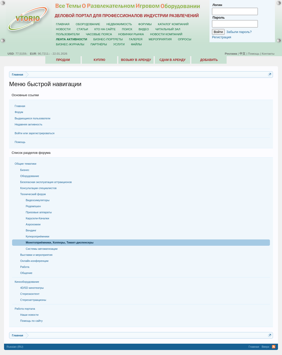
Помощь (20, 142)
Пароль (219, 17)
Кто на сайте (105, 29)
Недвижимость (119, 24)
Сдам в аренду (172, 60)
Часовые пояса (99, 34)
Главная (20, 106)
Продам (63, 60)
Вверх (265, 346)
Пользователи (68, 34)
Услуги (119, 44)
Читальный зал (167, 29)
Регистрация (221, 37)
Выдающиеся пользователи (32, 118)
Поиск (127, 29)
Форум (19, 112)
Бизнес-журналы (70, 44)
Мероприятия (160, 39)
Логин (217, 5)
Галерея (135, 39)
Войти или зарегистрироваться (34, 133)
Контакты (268, 53)
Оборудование (88, 24)
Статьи (82, 29)
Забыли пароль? (239, 32)
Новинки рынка (131, 34)
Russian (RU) (15, 346)
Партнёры (99, 44)
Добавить (209, 60)
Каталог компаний (173, 24)
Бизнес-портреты (108, 39)
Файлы (136, 44)
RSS (273, 346)
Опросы (184, 39)
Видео (143, 29)
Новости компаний (166, 34)
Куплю (99, 60)
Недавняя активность (28, 124)
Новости (63, 29)
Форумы (145, 24)
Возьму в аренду (136, 60)
